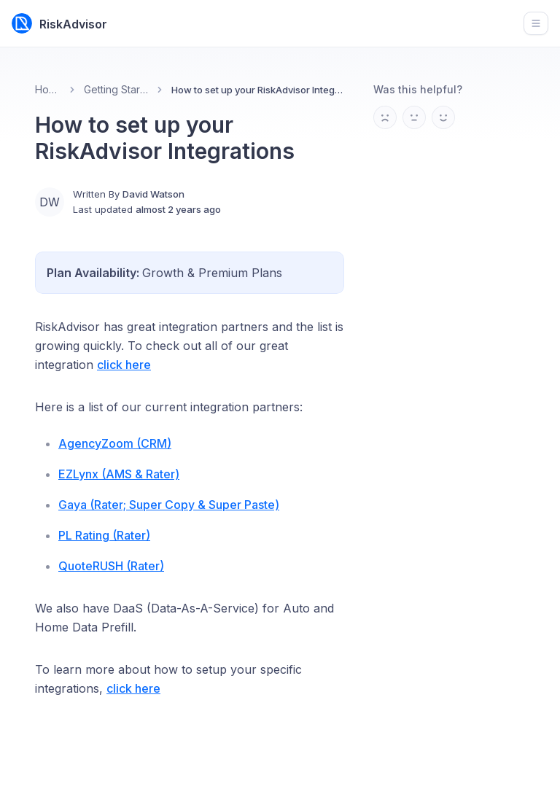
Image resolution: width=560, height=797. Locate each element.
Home (48, 89)
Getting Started (116, 89)
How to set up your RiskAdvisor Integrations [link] (257, 90)
